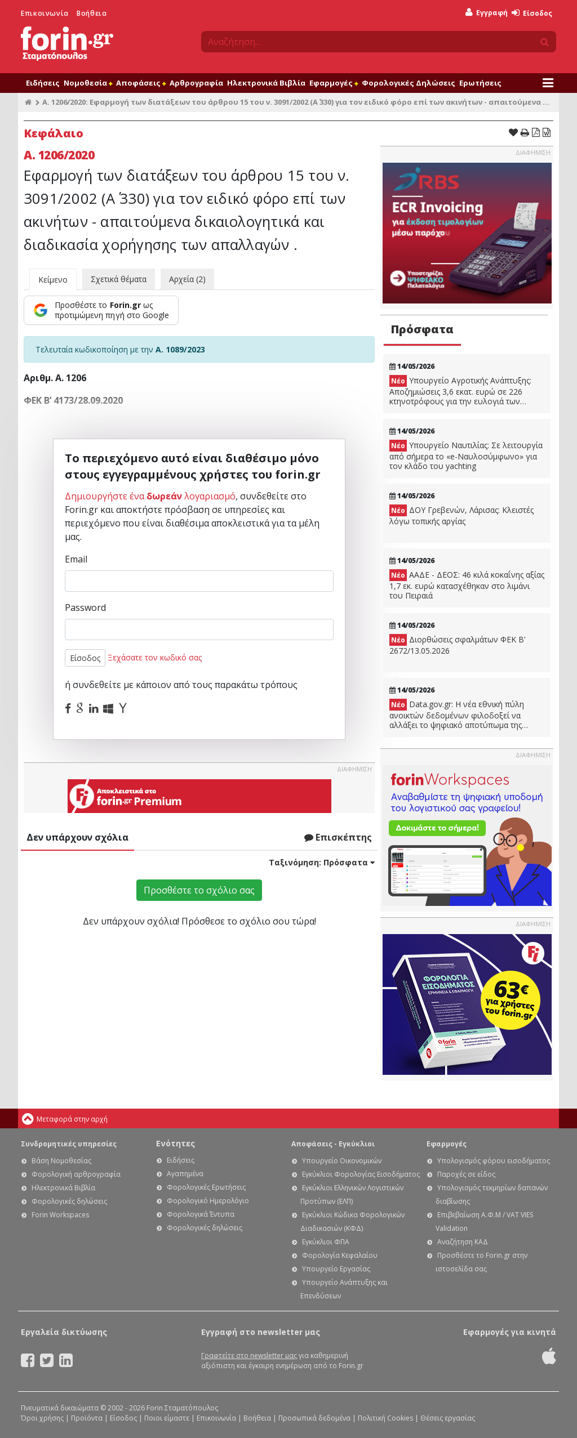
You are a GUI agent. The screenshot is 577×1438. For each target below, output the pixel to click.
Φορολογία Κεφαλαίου (340, 1255)
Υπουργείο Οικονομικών (341, 1160)
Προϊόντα (87, 1418)
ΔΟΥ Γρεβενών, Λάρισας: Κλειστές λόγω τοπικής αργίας (461, 515)
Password (85, 607)
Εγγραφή (486, 12)
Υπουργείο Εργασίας (336, 1269)
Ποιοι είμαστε (166, 1418)
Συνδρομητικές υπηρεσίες (69, 1144)
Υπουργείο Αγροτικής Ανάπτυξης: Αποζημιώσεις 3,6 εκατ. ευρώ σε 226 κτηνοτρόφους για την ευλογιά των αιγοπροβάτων (460, 391)
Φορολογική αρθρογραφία (76, 1174)
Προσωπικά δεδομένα (314, 1418)
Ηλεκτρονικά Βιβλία (266, 83)
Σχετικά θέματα (119, 279)
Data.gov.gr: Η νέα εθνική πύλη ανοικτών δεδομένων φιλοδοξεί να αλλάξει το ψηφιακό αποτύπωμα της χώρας (456, 714)
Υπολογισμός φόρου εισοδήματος (493, 1160)
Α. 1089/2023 (180, 349)
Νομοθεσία (88, 83)
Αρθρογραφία (196, 83)
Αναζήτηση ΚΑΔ (462, 1242)
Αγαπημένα (185, 1173)
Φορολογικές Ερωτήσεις (206, 1187)
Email (76, 559)
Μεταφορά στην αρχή (72, 1119)
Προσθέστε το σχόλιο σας (199, 890)
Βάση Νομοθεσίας (61, 1160)
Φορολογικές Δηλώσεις (408, 83)
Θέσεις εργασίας (447, 1418)
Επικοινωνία (45, 13)
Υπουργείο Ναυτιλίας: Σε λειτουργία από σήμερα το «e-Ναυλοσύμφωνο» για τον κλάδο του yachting (466, 455)
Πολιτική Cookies (385, 1418)
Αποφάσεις (141, 83)
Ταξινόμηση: (322, 862)
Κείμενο (53, 279)
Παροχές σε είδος (466, 1174)
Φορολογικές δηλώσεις (69, 1201)
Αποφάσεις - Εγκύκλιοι (333, 1144)
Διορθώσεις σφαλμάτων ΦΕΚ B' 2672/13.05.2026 (457, 645)
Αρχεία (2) (187, 279)
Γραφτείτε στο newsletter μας (249, 1355)
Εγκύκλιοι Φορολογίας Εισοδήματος (361, 1174)
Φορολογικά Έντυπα (200, 1214)
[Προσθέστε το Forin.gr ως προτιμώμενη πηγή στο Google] (101, 310)
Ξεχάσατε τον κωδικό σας (155, 657)
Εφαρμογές (333, 83)
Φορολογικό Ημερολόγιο (208, 1200)
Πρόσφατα (422, 329)
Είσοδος (532, 13)
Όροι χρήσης (42, 1418)
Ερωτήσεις (480, 83)
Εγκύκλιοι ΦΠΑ (325, 1242)
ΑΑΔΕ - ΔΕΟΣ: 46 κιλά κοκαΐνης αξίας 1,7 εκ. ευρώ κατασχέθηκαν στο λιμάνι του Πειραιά (466, 585)
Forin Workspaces (60, 1215)
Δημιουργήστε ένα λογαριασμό (150, 496)
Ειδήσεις (43, 83)
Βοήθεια (91, 13)
